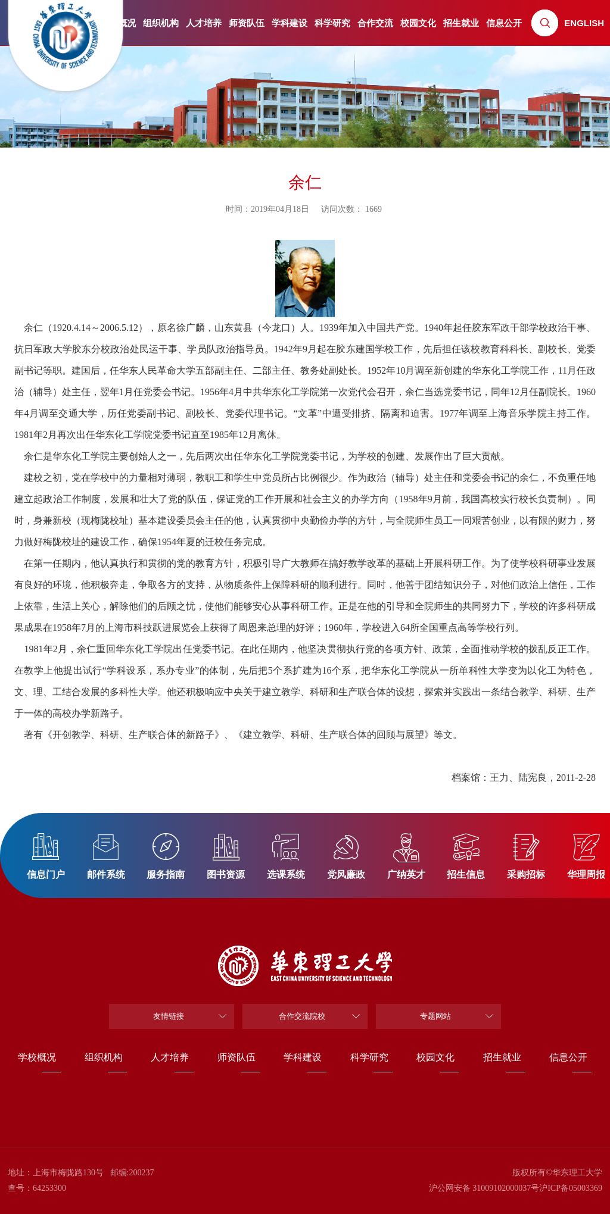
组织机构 (161, 23)
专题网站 (435, 1016)
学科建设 (289, 23)
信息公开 (504, 23)
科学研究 (332, 23)
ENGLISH (584, 23)
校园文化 (418, 23)
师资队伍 (246, 23)
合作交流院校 (302, 1016)
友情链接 (168, 1016)
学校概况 (37, 1057)
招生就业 (461, 23)
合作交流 (375, 23)
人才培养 (204, 23)
